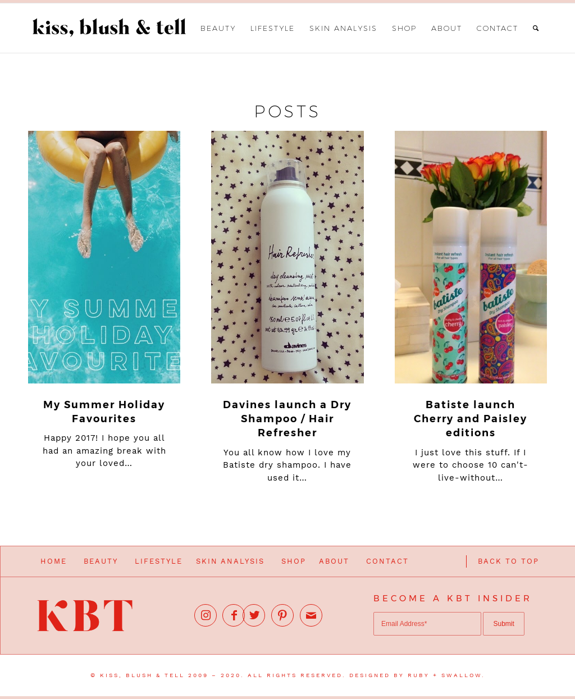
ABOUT (334, 561)
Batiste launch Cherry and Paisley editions (470, 419)
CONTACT (387, 561)
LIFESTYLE (158, 561)
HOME (53, 561)
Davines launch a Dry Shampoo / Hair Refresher (287, 419)
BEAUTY (101, 561)
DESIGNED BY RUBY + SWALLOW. (417, 675)
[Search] (536, 28)
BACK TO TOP (508, 561)
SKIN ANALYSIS (230, 561)
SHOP (293, 561)
